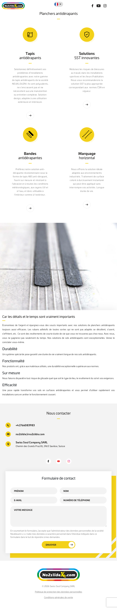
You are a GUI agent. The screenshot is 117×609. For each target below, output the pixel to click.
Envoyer (60, 545)
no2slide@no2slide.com (25, 434)
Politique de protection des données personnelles (58, 591)
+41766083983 (20, 425)
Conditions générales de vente (58, 597)
